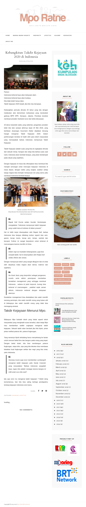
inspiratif (58, 268)
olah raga (58, 275)
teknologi (68, 275)
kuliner (57, 272)
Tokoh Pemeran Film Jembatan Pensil (64, 304)
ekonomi (15, 395)
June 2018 (59, 377)
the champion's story (62, 279)
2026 (58, 424)
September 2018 (62, 387)
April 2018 (59, 371)
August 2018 (60, 384)
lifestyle (22, 395)
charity (57, 264)
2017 (58, 354)
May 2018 (59, 374)
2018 (58, 358)
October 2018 (61, 390)
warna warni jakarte (62, 283)
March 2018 (60, 367)
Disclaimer (27, 504)
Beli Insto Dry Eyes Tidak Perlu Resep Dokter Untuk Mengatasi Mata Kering (70, 320)
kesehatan (68, 268)
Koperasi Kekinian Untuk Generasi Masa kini (69, 328)
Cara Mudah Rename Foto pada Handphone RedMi (69, 311)
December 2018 (61, 397)
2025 (58, 421)
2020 (58, 404)
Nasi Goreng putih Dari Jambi (67, 244)
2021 (58, 407)
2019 (58, 400)
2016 (58, 351)
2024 (58, 417)
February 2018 (61, 364)
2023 (58, 414)
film (72, 264)
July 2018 (59, 381)
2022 (58, 411)
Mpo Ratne (20, 504)
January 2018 (60, 361)
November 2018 (62, 394)
